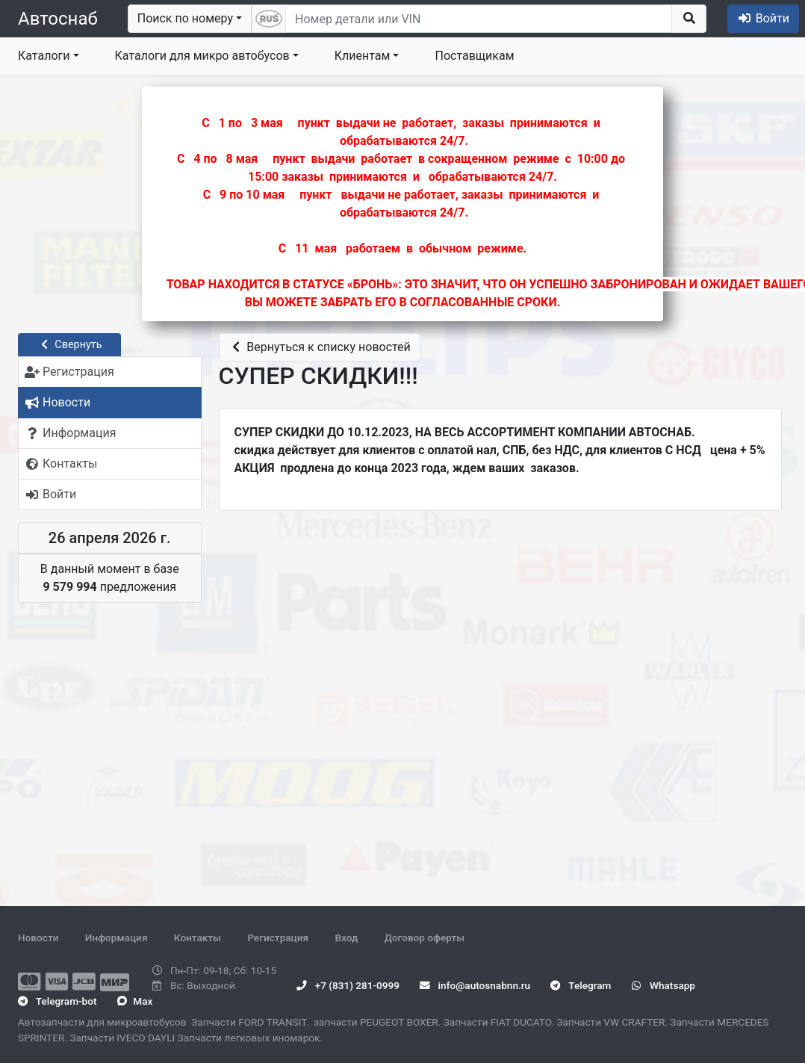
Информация (116, 937)
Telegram (580, 985)
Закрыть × (594, 105)
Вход (346, 937)
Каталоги (43, 56)
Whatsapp (663, 985)
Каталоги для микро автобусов (202, 56)
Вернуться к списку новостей (320, 347)
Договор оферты (424, 937)
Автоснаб (58, 18)
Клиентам (363, 56)
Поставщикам (474, 56)
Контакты (197, 937)
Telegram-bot (57, 1001)
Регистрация (277, 937)
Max (134, 1001)
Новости (38, 937)
